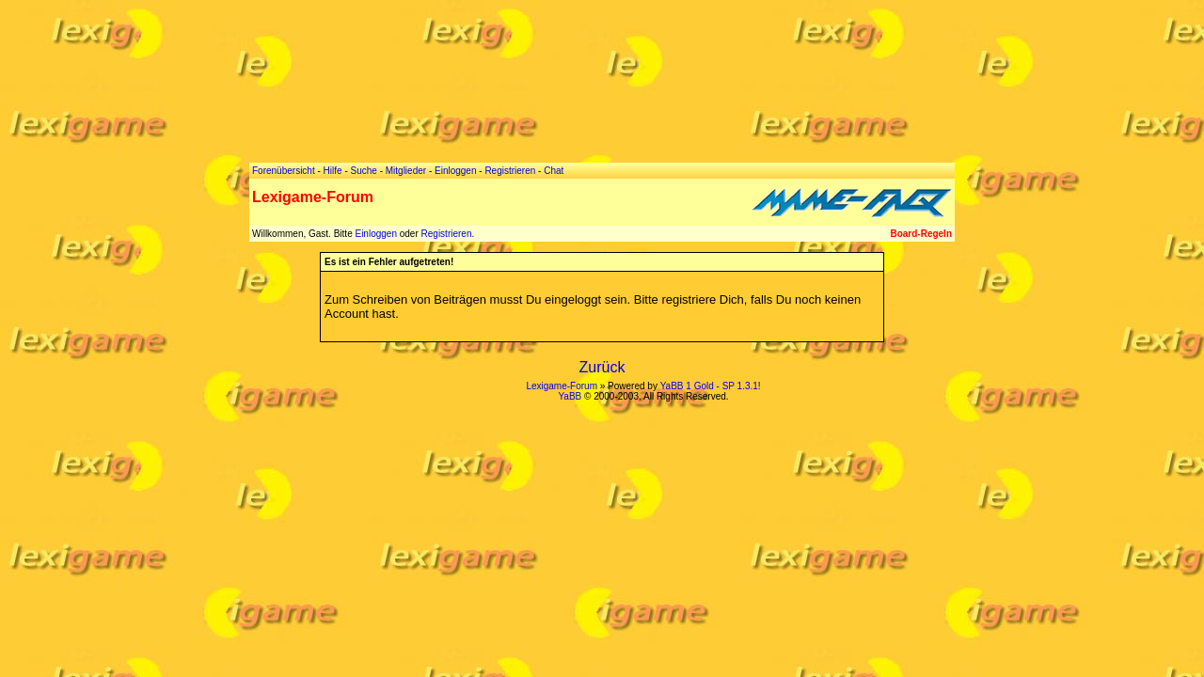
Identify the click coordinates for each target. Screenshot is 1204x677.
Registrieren (446, 233)
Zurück (602, 367)
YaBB (569, 396)
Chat (553, 170)
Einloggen (375, 233)
